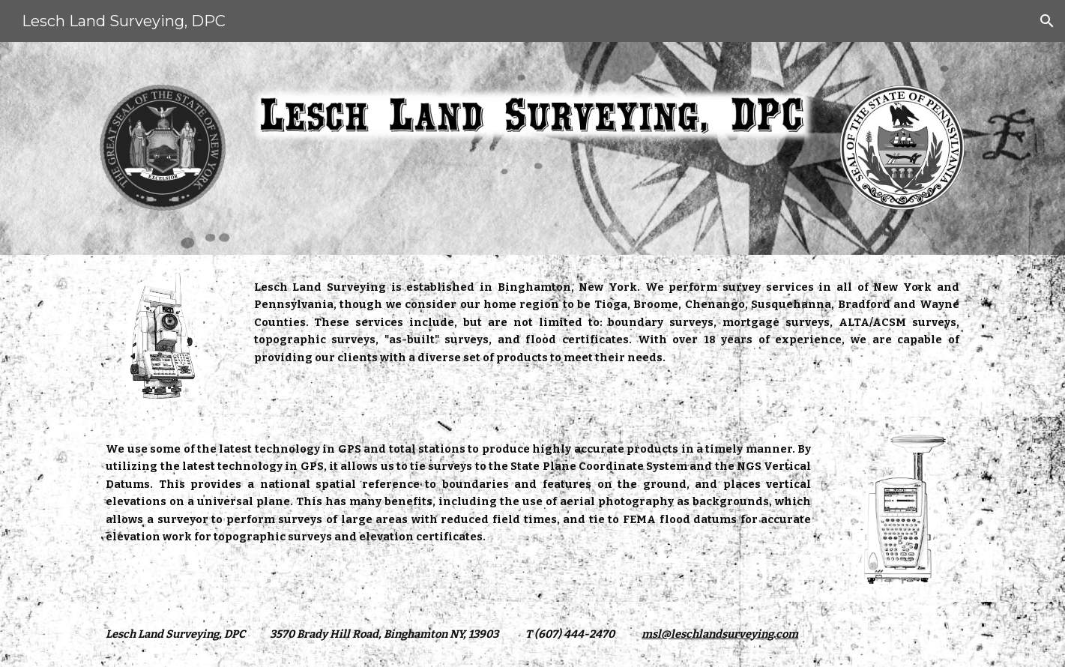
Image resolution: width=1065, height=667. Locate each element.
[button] (1047, 21)
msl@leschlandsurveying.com (720, 634)
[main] (606, 322)
